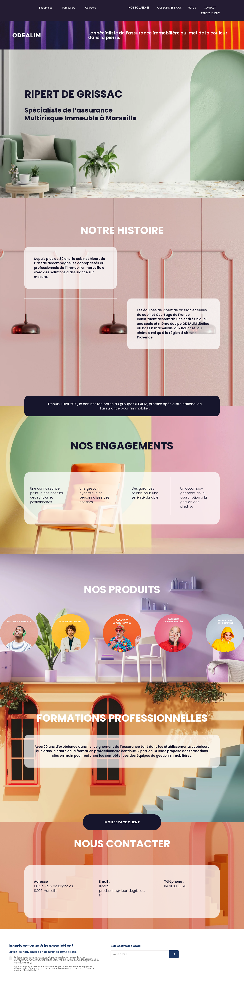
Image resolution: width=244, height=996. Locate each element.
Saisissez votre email (126, 946)
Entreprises (45, 7)
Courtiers (90, 7)
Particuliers (68, 7)
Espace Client (210, 13)
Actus (192, 7)
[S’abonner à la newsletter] (174, 954)
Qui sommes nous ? (170, 7)
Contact (210, 7)
